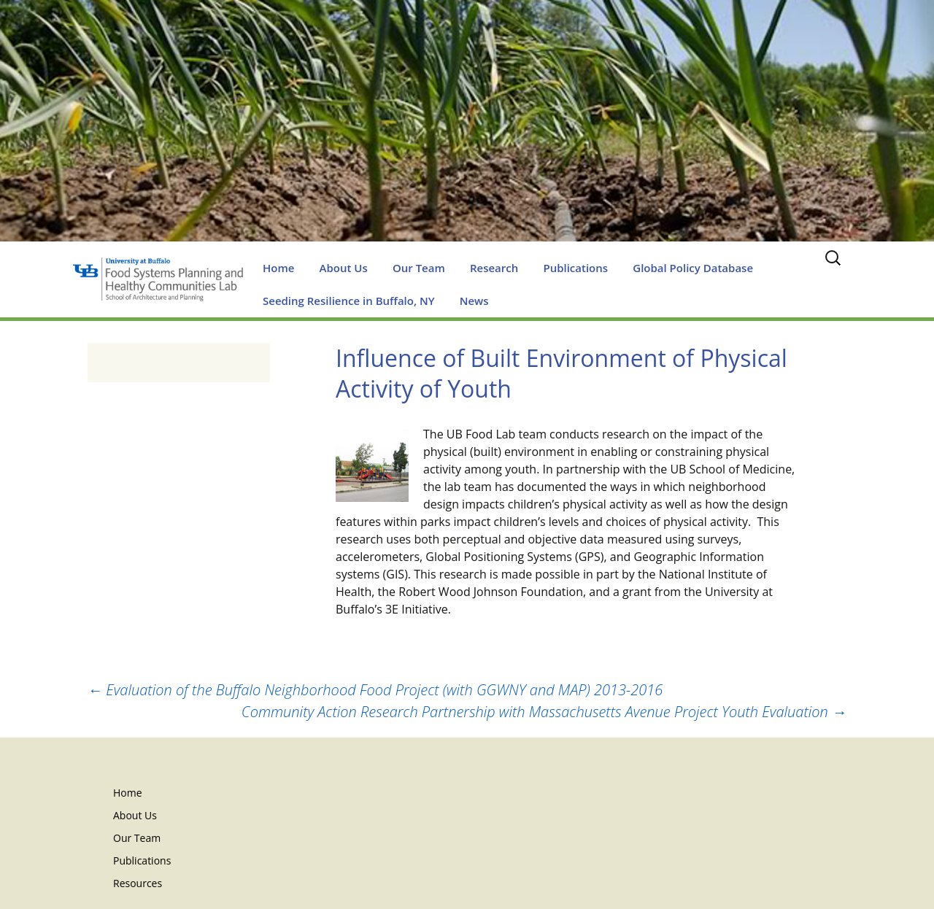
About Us (344, 267)
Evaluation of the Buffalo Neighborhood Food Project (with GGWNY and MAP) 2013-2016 (375, 690)
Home (278, 267)
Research (494, 267)
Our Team (419, 267)
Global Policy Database (693, 267)
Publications (575, 267)
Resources (137, 883)
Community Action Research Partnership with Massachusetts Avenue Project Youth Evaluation (544, 712)
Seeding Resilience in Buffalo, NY (349, 300)
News (474, 300)
